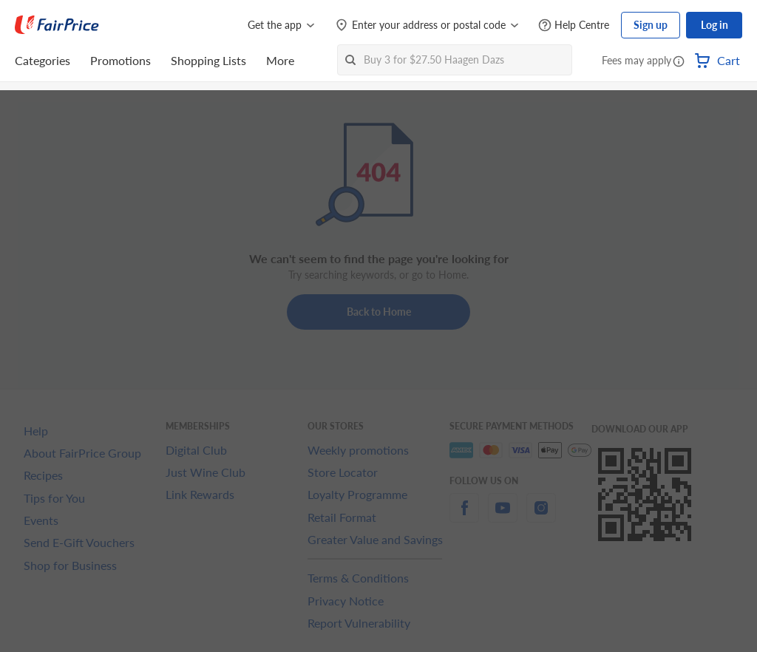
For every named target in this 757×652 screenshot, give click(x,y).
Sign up (651, 24)
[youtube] (502, 516)
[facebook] (464, 516)
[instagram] (541, 516)
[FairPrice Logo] (57, 25)
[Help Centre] (573, 25)
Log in (714, 24)
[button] (679, 62)
